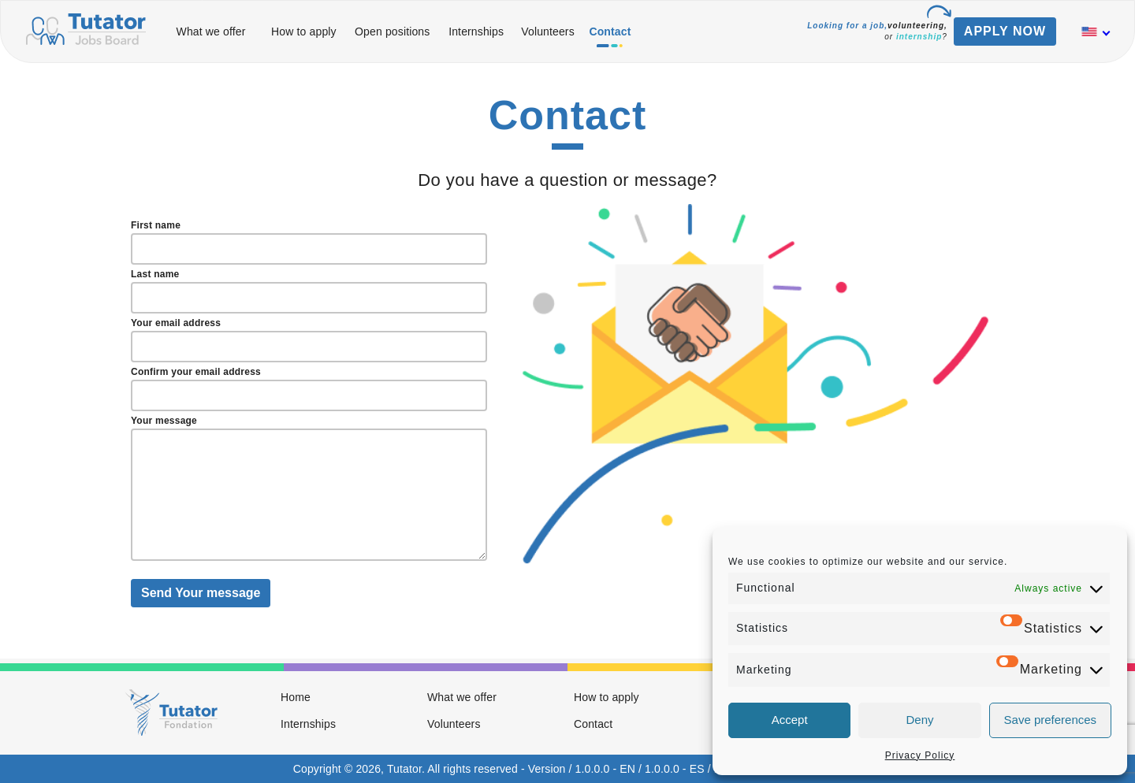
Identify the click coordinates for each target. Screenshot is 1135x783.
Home (296, 697)
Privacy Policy (920, 755)
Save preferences (1050, 719)
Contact (610, 31)
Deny (919, 719)
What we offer (211, 31)
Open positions (392, 31)
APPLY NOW (1005, 31)
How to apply (304, 31)
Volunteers (548, 31)
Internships (476, 31)
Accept (790, 719)
